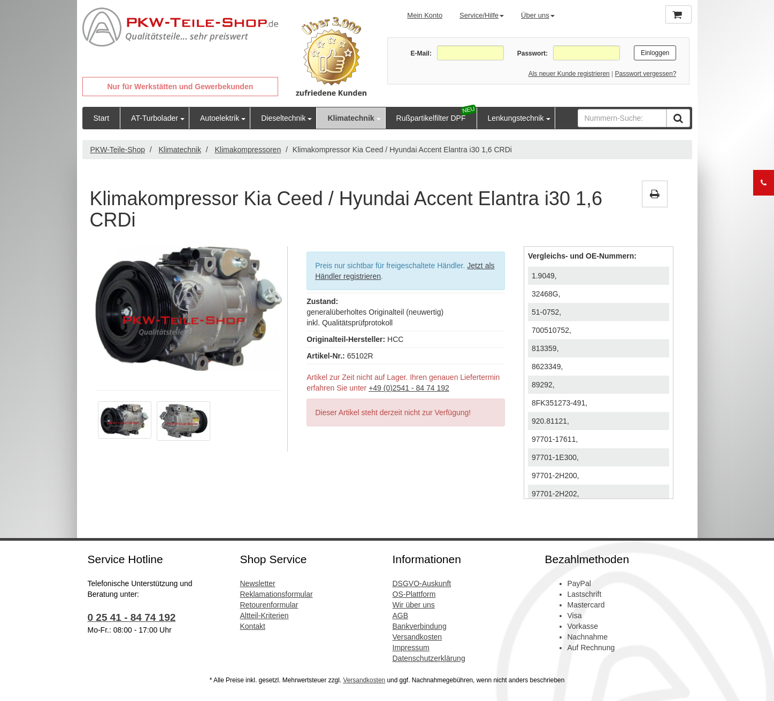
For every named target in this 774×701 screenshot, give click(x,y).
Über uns (538, 15)
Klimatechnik (350, 118)
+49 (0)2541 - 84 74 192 (409, 388)
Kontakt (252, 626)
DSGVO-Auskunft (422, 583)
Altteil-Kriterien (264, 615)
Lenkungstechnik (516, 118)
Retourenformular (269, 605)
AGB (401, 615)
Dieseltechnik (283, 118)
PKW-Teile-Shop (117, 149)
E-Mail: (421, 53)
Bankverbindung (420, 626)
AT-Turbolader (154, 118)
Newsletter (257, 583)
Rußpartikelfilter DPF (431, 118)
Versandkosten (417, 637)
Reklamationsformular (276, 594)
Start (102, 118)
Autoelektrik (219, 118)
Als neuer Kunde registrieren (569, 73)
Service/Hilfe (481, 15)
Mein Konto (424, 15)
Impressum (411, 647)
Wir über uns (414, 605)
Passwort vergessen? (646, 73)
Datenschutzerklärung (429, 658)
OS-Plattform (414, 594)
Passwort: (532, 53)
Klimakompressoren (247, 149)
